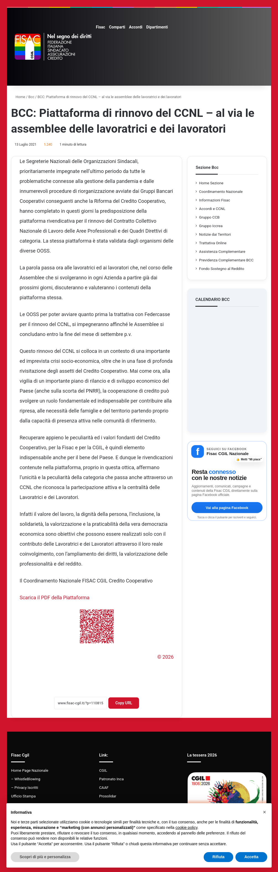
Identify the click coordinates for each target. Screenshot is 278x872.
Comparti (117, 27)
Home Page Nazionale (29, 770)
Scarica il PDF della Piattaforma (55, 597)
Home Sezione (211, 183)
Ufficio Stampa (23, 796)
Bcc (31, 97)
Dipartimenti (157, 27)
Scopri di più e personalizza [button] (45, 857)
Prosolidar (107, 796)
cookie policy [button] (186, 827)
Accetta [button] (251, 857)
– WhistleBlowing (25, 779)
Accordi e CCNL (212, 208)
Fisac (100, 27)
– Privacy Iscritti (24, 787)
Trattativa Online (212, 243)
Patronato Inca (111, 779)
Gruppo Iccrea (210, 226)
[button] (264, 812)
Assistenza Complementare (222, 251)
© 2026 (165, 657)
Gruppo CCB (209, 217)
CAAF (104, 787)
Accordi (135, 27)
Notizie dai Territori (215, 234)
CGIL (103, 770)
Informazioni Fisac (214, 200)
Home (18, 97)
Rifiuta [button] (219, 857)
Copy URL (123, 703)
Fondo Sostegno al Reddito (221, 268)
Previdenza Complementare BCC (226, 260)
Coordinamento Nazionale (221, 191)
